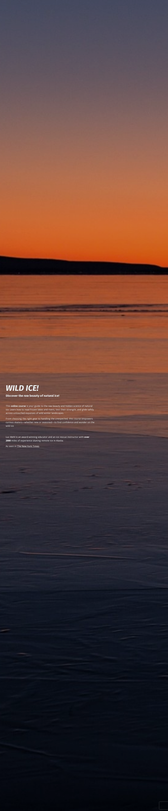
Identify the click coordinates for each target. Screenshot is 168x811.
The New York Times (28, 446)
